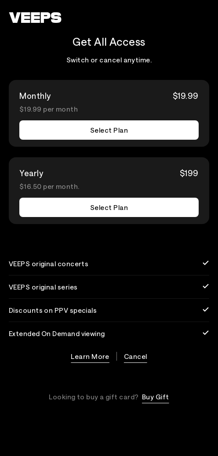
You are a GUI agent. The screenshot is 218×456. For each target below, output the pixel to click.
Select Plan (109, 130)
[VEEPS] (35, 17)
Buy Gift (155, 397)
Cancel (135, 356)
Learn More (90, 356)
